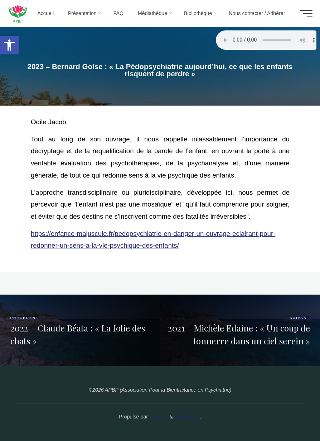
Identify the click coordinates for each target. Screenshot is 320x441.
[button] (9, 45)
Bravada (158, 417)
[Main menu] (303, 13)
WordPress (187, 417)
